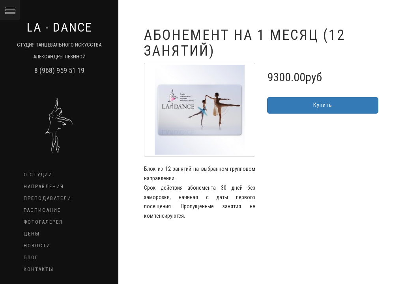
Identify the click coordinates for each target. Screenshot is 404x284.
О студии (38, 175)
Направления (44, 186)
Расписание (42, 210)
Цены (32, 234)
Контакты (39, 269)
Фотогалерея (43, 222)
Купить (322, 104)
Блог (31, 257)
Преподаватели (47, 198)
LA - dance (59, 27)
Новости (37, 245)
